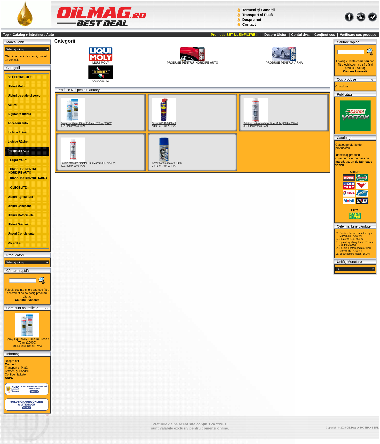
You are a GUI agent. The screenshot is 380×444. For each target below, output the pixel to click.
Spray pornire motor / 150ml (167, 163)
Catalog (19, 35)
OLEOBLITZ (17, 187)
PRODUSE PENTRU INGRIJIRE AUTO (22, 171)
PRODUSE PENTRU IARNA (27, 178)
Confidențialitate (15, 374)
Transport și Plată (256, 15)
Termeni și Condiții (257, 10)
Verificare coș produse (358, 35)
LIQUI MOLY (17, 160)
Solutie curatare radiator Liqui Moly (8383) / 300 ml (271, 123)
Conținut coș (324, 35)
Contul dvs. (300, 35)
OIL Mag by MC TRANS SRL (363, 427)
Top (6, 35)
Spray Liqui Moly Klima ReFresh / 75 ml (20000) (27, 340)
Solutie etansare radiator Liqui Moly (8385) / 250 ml (88, 163)
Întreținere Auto (41, 35)
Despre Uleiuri (275, 35)
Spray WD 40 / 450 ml (164, 123)
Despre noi (250, 19)
